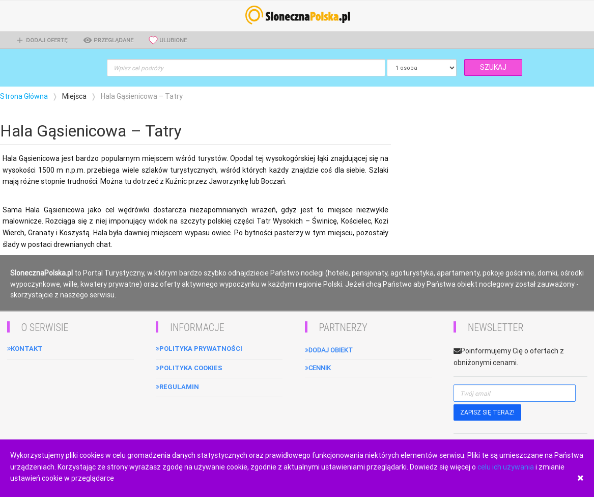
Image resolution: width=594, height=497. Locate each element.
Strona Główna (24, 96)
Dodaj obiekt (329, 350)
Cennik (318, 368)
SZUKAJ (493, 67)
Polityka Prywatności (199, 348)
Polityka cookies (189, 368)
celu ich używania (505, 467)
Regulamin (177, 386)
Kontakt (25, 348)
